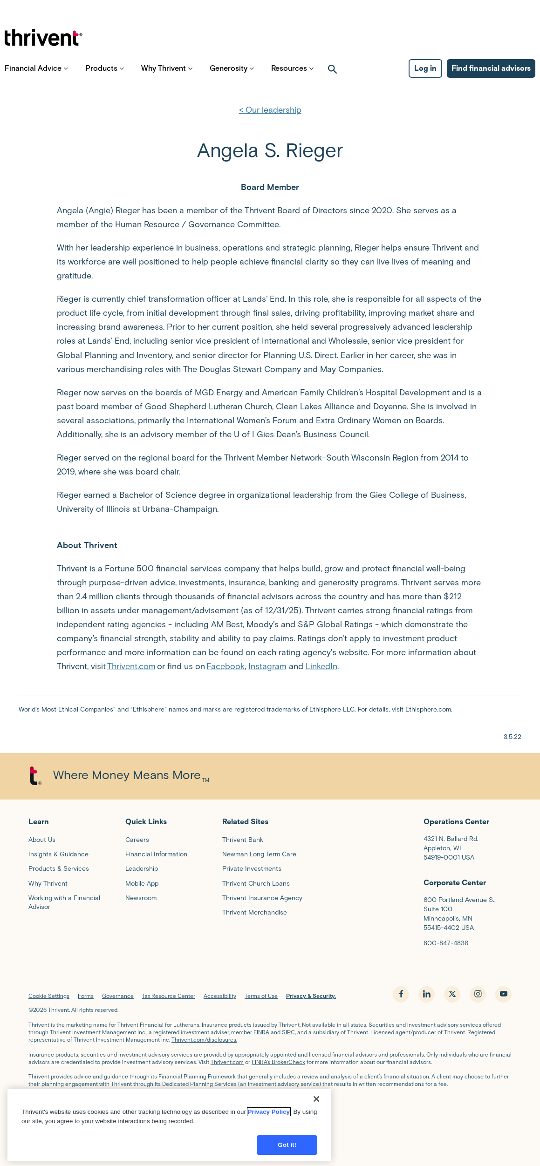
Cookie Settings (48, 995)
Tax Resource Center (168, 995)
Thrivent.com (131, 666)
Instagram (267, 666)
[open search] (332, 75)
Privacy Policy (269, 1123)
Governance (118, 995)
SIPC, (289, 1032)
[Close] (316, 1111)
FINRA (261, 1032)
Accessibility (220, 995)
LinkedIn (321, 666)
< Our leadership (270, 110)
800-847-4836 (446, 943)
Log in (425, 74)
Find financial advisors (491, 74)
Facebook (225, 666)
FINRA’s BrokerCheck (278, 1061)
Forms (86, 995)
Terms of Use (261, 995)
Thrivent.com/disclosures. (204, 1039)
